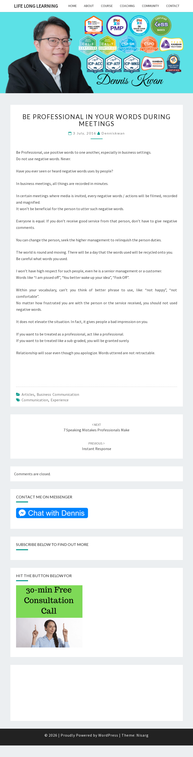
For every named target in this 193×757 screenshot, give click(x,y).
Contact (172, 6)
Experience (60, 399)
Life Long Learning (36, 6)
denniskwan (113, 133)
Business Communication (58, 394)
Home (72, 6)
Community (150, 6)
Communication (35, 399)
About (89, 6)
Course (107, 6)
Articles (28, 394)
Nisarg (142, 735)
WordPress (108, 735)
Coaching (127, 6)
